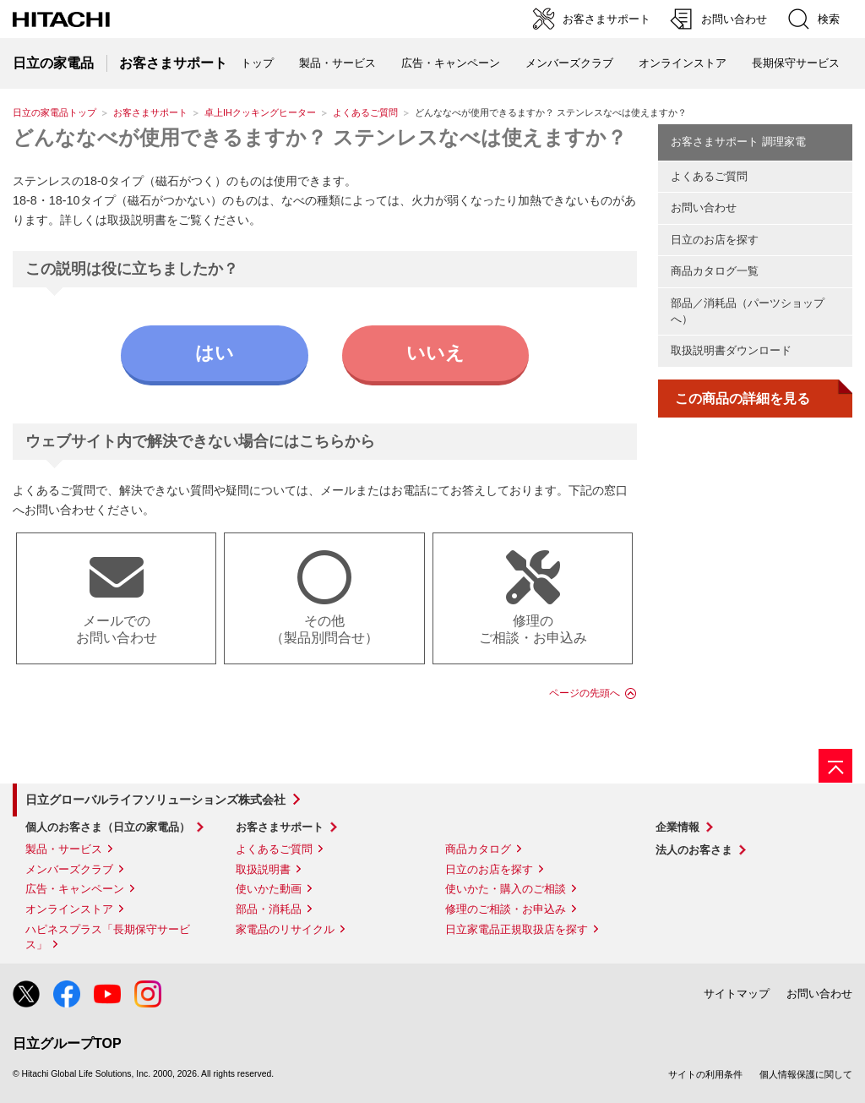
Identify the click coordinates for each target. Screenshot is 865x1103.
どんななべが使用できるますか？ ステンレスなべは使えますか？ (320, 137)
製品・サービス (63, 849)
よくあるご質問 (365, 112)
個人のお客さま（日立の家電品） (107, 827)
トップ (257, 63)
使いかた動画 (269, 888)
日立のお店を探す (715, 239)
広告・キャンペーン (74, 888)
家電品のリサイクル (285, 929)
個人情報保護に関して (805, 1074)
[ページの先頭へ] (835, 766)
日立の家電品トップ (54, 112)
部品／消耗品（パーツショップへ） (747, 311)
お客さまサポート (150, 112)
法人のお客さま (694, 850)
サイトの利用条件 (705, 1074)
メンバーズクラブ (569, 63)
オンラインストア (682, 63)
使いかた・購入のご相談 (505, 888)
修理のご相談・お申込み (505, 909)
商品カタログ (478, 849)
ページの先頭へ (584, 693)
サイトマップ (737, 993)
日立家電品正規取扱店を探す (516, 929)
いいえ (435, 352)
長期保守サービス (796, 63)
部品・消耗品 (269, 909)
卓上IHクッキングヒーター (260, 112)
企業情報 (677, 827)
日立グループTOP (67, 1043)
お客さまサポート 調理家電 (738, 141)
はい (214, 352)
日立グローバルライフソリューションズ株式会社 (155, 799)
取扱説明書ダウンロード (731, 350)
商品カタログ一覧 (715, 271)
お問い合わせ (704, 207)
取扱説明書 (263, 869)
